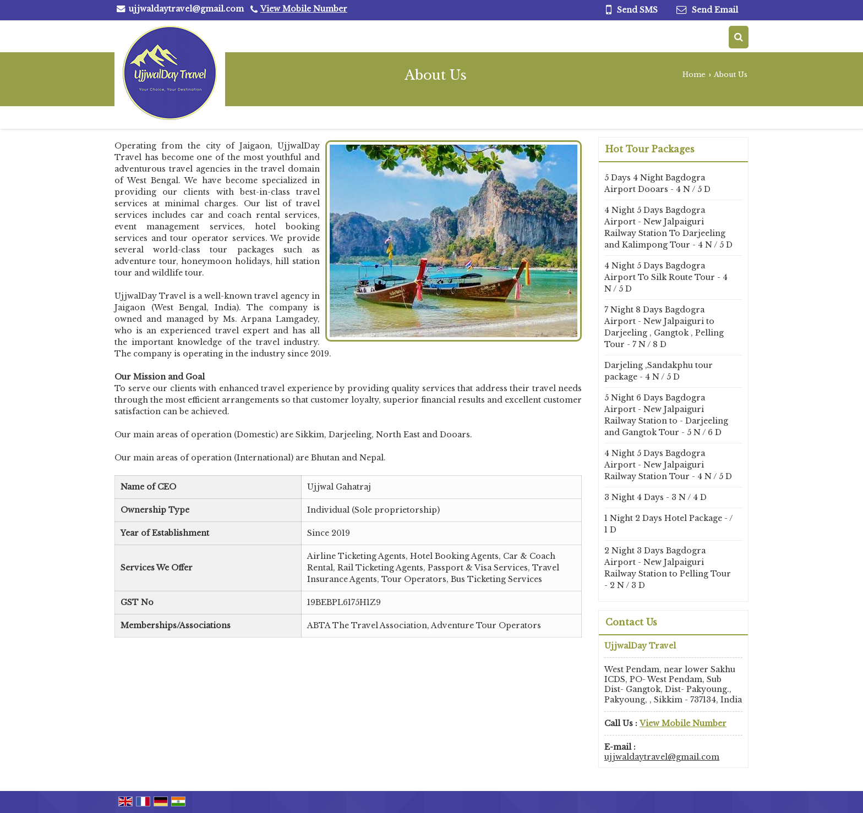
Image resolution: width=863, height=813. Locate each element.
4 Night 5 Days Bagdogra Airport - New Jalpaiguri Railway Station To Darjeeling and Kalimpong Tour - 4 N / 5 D (668, 227)
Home (694, 74)
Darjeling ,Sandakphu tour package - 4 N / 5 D (658, 371)
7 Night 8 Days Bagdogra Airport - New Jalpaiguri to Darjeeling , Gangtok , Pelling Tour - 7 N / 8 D (664, 327)
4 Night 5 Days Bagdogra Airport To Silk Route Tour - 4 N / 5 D (666, 277)
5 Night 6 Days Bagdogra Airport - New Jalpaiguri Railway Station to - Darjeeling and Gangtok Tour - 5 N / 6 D (666, 415)
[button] (303, 9)
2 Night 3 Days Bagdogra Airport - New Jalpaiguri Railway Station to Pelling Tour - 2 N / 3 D (667, 568)
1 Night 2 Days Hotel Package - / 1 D (668, 524)
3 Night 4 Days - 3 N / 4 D (655, 497)
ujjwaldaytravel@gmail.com (186, 9)
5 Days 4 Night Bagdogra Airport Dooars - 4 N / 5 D (657, 183)
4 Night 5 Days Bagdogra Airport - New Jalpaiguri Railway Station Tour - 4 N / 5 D (668, 464)
